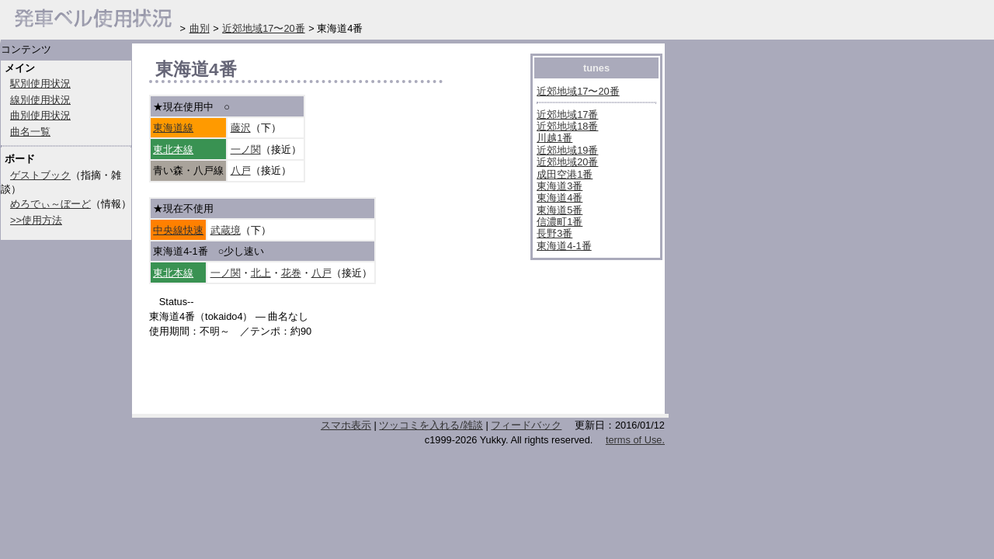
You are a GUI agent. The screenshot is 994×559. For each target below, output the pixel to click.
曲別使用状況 (40, 115)
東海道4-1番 (564, 246)
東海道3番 (559, 186)
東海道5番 (559, 210)
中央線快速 (178, 230)
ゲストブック (40, 175)
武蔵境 (225, 230)
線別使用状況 (40, 100)
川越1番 (554, 138)
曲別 (199, 28)
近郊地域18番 (567, 126)
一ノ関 (246, 149)
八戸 (241, 170)
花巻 (291, 273)
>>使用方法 (36, 220)
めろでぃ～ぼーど (50, 204)
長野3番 (554, 233)
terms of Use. (635, 440)
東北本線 (173, 149)
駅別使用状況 (40, 83)
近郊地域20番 (567, 162)
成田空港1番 (565, 174)
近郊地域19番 (567, 150)
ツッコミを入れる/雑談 (431, 425)
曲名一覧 (30, 131)
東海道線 (173, 128)
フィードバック (526, 425)
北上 (261, 273)
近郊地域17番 (567, 114)
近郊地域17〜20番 (578, 91)
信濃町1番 (559, 221)
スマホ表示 (346, 425)
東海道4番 (559, 197)
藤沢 (241, 128)
